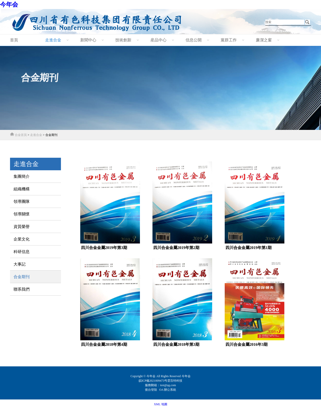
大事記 (20, 264)
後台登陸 (151, 389)
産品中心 (158, 40)
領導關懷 (22, 214)
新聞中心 (88, 40)
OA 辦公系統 (167, 389)
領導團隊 (22, 201)
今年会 (9, 4)
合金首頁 (21, 135)
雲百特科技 (174, 380)
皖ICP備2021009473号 (153, 380)
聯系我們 (22, 289)
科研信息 (22, 252)
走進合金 (53, 40)
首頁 (14, 40)
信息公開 (194, 40)
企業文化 (22, 239)
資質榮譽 (22, 226)
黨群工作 (229, 40)
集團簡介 (22, 176)
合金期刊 (22, 277)
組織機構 (22, 189)
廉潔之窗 (264, 40)
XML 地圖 (160, 404)
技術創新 (123, 40)
